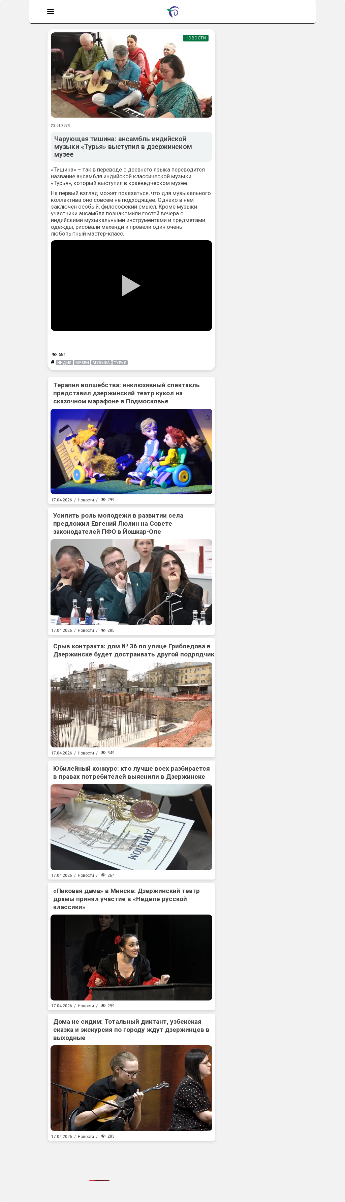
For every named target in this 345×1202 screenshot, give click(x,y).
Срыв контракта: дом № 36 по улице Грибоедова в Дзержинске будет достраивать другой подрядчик (133, 650)
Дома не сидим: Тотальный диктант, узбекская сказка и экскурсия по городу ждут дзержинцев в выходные (131, 1030)
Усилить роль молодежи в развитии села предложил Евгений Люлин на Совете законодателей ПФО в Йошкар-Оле (118, 523)
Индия (64, 363)
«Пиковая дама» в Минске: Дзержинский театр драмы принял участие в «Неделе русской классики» (126, 899)
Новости (196, 38)
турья (120, 363)
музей (82, 363)
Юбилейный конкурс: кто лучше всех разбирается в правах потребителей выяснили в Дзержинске (131, 772)
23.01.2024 (60, 125)
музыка (101, 363)
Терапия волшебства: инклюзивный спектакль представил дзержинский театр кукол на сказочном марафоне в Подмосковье (126, 393)
